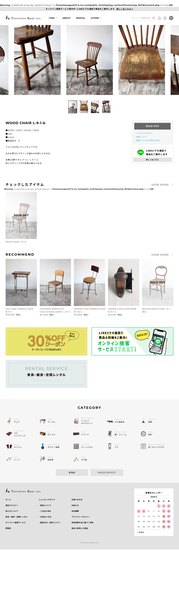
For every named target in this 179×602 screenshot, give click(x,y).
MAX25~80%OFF (107, 472)
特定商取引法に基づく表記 (83, 522)
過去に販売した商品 (80, 528)
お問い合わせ (77, 500)
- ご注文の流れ (45, 511)
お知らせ (75, 505)
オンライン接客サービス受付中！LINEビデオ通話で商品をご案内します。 (89, 9)
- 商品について (45, 505)
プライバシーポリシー (81, 517)
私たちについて (12, 511)
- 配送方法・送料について (49, 522)
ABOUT (67, 18)
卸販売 (8, 528)
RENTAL (80, 18)
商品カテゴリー (12, 505)
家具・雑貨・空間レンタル (17, 517)
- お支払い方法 (45, 517)
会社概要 (75, 511)
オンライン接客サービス (16, 522)
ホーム (8, 500)
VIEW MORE (160, 184)
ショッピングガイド (47, 500)
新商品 (72, 472)
